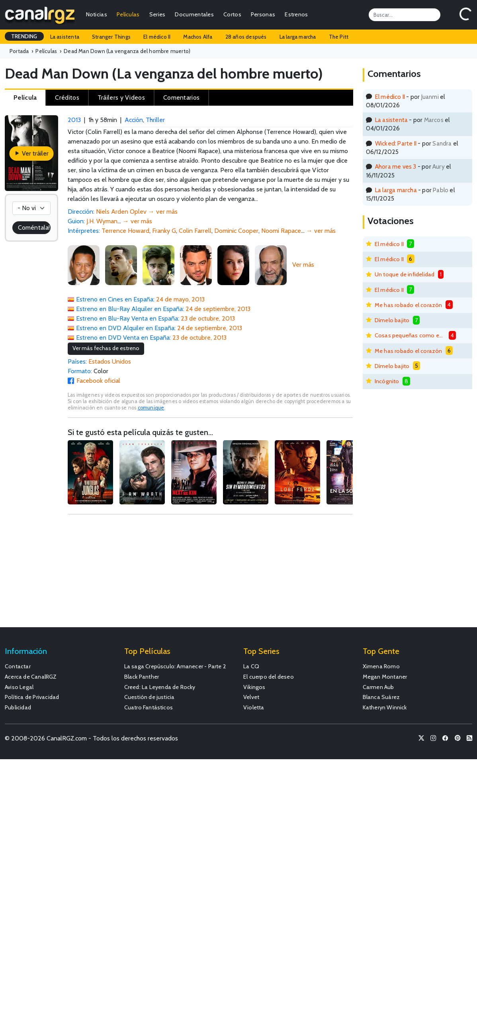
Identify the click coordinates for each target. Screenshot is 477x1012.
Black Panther (141, 676)
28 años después (246, 36)
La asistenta (64, 36)
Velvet (251, 697)
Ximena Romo (381, 666)
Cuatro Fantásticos (148, 707)
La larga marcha (298, 36)
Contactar (18, 666)
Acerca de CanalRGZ (31, 676)
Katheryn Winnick (385, 707)
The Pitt (339, 36)
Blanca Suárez (381, 697)
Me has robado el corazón (408, 305)
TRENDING (24, 36)
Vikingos (254, 687)
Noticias (96, 14)
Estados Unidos (109, 361)
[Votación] (31, 208)
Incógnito (387, 381)
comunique (151, 408)
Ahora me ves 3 (395, 166)
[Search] (404, 14)
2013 (74, 120)
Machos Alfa (197, 36)
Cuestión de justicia (149, 697)
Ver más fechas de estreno (105, 348)
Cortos (232, 14)
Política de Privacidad (32, 697)
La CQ (251, 666)
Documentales (194, 14)
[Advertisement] (210, 574)
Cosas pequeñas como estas (410, 335)
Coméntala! (34, 227)
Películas (128, 14)
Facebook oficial (98, 380)
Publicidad (18, 707)
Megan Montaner (385, 676)
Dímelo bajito (392, 320)
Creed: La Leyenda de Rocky (159, 687)
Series (157, 14)
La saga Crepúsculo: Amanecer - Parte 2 (175, 666)
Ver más (303, 264)
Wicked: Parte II (395, 143)
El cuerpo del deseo (268, 676)
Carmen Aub (378, 687)
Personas (263, 14)
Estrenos (296, 14)
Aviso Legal (19, 687)
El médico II (156, 36)
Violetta (253, 707)
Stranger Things (111, 36)
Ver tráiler (31, 153)
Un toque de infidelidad (405, 274)
